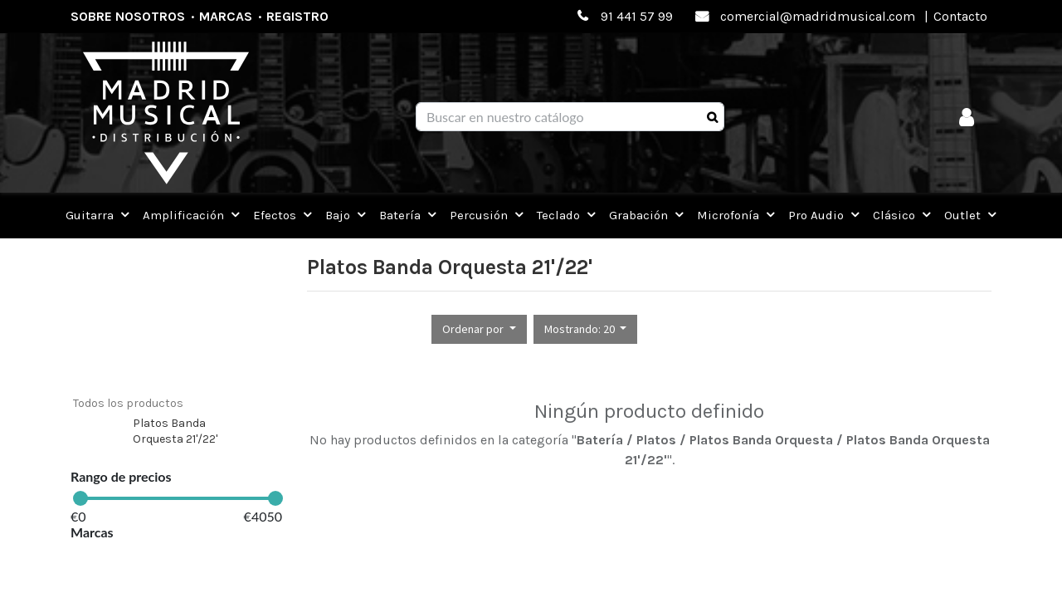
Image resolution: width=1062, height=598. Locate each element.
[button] (479, 329)
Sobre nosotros (128, 16)
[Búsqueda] (712, 117)
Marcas (225, 16)
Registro (297, 16)
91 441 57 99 (637, 16)
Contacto (960, 16)
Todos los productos (128, 403)
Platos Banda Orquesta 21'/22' (175, 431)
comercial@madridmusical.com (817, 16)
